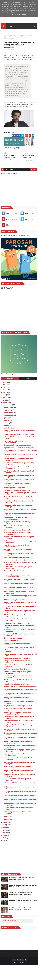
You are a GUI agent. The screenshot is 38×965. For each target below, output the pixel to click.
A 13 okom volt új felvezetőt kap (15, 600)
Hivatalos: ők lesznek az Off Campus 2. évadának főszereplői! (21, 879)
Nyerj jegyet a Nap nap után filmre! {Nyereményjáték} (17, 546)
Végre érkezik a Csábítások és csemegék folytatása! (19, 588)
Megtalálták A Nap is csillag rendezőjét (18, 706)
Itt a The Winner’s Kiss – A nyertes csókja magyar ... (18, 722)
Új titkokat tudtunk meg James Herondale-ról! (19, 788)
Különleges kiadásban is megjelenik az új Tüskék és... (19, 463)
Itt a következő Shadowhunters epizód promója (18, 506)
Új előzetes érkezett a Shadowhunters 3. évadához (18, 808)
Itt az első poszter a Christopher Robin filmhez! (18, 813)
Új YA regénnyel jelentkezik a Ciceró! (17, 530)
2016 (4, 825)
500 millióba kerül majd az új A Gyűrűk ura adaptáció (19, 476)
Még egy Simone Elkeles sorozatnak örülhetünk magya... (17, 576)
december (8, 405)
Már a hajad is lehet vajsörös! (14, 488)
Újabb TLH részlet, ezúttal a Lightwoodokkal (19, 435)
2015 (4, 828)
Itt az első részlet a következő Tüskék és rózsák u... (18, 666)
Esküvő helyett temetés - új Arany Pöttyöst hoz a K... (19, 580)
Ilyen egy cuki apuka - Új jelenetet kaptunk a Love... (20, 792)
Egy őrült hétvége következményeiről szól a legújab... (19, 472)
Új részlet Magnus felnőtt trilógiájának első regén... (19, 480)
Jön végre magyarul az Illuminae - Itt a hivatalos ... (18, 484)
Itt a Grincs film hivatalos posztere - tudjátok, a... (20, 784)
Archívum (10, 378)
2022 (5, 393)
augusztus (8, 415)
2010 (4, 841)
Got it (24, 14)
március (7, 428)
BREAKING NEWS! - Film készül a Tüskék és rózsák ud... (19, 592)
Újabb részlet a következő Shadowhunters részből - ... (19, 514)
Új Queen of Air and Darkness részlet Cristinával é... (17, 468)
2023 (5, 390)
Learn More (16, 14)
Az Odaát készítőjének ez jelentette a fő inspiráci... (18, 502)
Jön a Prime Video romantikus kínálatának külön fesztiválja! (23, 886)
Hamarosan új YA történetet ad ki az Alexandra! (17, 620)
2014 (4, 830)
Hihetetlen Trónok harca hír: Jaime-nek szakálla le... (18, 459)
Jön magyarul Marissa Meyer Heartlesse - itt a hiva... (20, 584)
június (6, 420)
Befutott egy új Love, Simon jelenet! (17, 669)
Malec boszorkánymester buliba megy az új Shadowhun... (20, 542)
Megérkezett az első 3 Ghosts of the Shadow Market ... (20, 603)
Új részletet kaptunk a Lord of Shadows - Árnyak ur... (18, 709)
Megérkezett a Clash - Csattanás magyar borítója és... (19, 726)
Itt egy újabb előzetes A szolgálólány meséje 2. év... (20, 493)
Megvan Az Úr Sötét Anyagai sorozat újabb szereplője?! (19, 750)
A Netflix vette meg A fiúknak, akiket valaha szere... (20, 616)
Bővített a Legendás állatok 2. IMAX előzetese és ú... (20, 681)
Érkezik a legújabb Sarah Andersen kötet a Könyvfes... (19, 635)
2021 (4, 395)
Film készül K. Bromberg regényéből (17, 490)
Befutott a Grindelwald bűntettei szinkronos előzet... (20, 626)
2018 (4, 403)
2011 (4, 838)
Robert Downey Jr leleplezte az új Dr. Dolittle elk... (20, 510)
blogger (33, 170)
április (6, 426)
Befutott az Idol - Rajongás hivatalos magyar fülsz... (20, 738)
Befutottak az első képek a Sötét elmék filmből (18, 550)
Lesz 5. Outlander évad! (12, 641)
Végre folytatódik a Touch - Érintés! (17, 558)
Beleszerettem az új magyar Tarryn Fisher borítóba (19, 730)
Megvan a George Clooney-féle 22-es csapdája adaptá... (17, 713)
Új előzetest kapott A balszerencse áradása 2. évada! (20, 734)
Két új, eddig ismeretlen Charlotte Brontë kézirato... (19, 438)
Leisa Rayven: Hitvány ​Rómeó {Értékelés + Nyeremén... (19, 759)
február (7, 817)
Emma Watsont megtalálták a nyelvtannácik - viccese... (20, 804)
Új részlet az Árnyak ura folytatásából (17, 445)
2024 (5, 387)
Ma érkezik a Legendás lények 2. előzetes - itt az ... (20, 690)
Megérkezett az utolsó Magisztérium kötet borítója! (19, 431)
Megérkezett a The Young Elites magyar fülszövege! (18, 771)
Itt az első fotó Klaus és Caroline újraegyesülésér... (15, 518)
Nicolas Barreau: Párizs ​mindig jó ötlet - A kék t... (20, 596)
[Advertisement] (19, 310)
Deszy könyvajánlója (9, 921)
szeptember (9, 413)
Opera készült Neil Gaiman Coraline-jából (19, 448)
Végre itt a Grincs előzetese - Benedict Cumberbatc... (18, 767)
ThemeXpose (22, 963)
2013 (4, 833)
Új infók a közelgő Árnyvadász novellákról (19, 648)
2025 (5, 385)
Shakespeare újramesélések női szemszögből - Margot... (20, 451)
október (7, 410)
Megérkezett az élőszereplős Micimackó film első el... (20, 800)
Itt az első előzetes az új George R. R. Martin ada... (19, 611)
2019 (4, 400)
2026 (5, 382)
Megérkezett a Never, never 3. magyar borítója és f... (18, 742)
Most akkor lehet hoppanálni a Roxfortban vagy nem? (19, 631)
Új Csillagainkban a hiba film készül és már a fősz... (20, 607)
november (8, 408)
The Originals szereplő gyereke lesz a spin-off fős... (19, 746)
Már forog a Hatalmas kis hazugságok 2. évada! (18, 644)
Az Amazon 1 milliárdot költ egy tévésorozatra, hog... (15, 442)
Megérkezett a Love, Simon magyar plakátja (20, 687)
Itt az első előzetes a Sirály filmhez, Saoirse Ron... (19, 796)
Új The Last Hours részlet (13, 638)
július (6, 418)
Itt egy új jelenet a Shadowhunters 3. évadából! (17, 661)
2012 (4, 835)
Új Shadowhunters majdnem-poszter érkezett (17, 779)
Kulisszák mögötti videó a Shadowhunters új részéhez (20, 563)
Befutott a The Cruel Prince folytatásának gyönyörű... (19, 763)
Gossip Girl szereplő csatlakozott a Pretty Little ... (19, 717)
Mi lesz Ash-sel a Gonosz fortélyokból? (18, 658)
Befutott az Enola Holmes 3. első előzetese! (23, 901)
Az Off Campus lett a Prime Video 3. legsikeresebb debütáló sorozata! (20, 894)
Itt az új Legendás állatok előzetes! (16, 684)
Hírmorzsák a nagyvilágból (25, 35)
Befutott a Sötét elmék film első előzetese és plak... (20, 498)
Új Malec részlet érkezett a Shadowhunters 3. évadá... (20, 694)
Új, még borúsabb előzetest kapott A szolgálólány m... (17, 755)
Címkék (28, 378)
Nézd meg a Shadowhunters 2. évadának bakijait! (18, 702)
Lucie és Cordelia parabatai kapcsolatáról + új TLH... (20, 455)
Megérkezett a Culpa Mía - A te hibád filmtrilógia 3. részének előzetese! (21, 909)
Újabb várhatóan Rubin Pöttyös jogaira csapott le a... (18, 567)
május (6, 423)
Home (5, 35)
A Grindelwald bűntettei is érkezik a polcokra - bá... (20, 572)
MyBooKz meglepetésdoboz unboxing (17, 623)
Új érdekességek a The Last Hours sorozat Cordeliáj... (19, 677)
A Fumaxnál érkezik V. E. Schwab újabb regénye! (17, 527)
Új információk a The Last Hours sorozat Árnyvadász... (18, 554)
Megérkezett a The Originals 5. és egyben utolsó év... (19, 538)
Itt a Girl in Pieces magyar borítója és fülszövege (17, 672)
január (6, 819)
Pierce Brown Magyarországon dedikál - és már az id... (19, 775)
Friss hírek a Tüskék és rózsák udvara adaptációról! (17, 533)
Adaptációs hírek (12, 35)
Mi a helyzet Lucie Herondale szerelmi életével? (17, 651)
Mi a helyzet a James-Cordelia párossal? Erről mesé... (20, 655)
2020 (5, 398)
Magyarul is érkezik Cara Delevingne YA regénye (18, 698)
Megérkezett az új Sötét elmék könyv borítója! (17, 522)
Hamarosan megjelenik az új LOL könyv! (18, 560)
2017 (4, 823)
